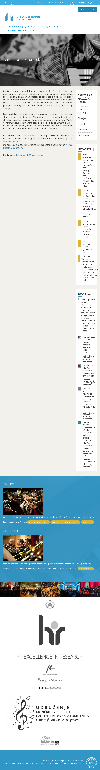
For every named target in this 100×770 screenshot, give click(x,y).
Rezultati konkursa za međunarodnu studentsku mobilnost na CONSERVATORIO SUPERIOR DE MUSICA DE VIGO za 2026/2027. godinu (90, 268)
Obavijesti (82, 118)
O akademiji (14, 26)
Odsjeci (58, 26)
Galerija (82, 2)
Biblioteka (20, 2)
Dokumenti (83, 135)
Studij (46, 26)
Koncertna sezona (85, 569)
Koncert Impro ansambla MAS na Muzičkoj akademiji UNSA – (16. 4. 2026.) (89, 345)
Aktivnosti (83, 129)
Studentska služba (8, 3)
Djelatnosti (31, 26)
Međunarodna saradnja (20, 30)
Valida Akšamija (13, 141)
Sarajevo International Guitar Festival (65, 522)
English (91, 2)
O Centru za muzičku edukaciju (83, 109)
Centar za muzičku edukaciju (56, 3)
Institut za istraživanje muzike (36, 3)
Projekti (81, 124)
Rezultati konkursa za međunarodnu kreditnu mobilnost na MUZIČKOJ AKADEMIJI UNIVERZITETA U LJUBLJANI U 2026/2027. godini (89, 203)
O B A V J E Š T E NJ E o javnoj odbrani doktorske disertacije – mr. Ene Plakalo (89, 229)
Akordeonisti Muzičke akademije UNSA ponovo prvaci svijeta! (89, 370)
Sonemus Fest (88, 522)
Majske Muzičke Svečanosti (38, 522)
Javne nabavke (71, 3)
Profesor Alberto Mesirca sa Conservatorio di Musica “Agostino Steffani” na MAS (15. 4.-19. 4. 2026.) (89, 399)
